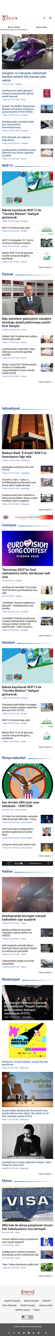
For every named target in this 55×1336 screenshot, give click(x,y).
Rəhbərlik (47, 1301)
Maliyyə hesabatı (31, 1301)
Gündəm (8, 642)
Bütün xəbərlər (45, 267)
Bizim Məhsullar (10, 1305)
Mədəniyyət (11, 979)
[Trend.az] (10, 18)
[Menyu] (50, 18)
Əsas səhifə (14, 27)
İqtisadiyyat (11, 408)
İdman (7, 1181)
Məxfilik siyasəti (22, 1310)
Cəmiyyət (9, 525)
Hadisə (7, 871)
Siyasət (7, 274)
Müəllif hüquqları (28, 1305)
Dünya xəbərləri (14, 758)
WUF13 (7, 166)
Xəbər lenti (41, 27)
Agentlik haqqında (12, 1301)
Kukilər (37, 1310)
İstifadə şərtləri (46, 1305)
